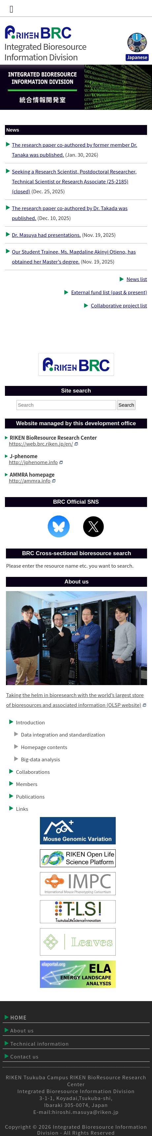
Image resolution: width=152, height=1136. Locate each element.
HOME (18, 1017)
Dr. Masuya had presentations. (46, 234)
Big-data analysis (40, 759)
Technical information (39, 1043)
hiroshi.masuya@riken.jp (85, 1111)
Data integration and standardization (63, 734)
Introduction (30, 722)
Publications (30, 796)
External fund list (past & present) (109, 292)
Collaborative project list (119, 305)
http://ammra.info (32, 480)
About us (22, 1030)
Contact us (24, 1056)
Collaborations (33, 771)
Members (26, 783)
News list (137, 278)
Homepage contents (44, 746)
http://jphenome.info (36, 461)
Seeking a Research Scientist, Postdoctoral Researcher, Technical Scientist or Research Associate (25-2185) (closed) (74, 181)
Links (22, 808)
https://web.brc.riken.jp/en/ (43, 443)
